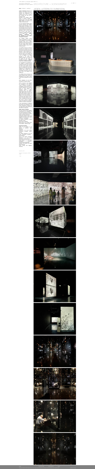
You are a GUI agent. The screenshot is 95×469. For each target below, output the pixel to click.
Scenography (51, 466)
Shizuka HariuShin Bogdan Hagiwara (29, 4)
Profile (24, 8)
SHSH (21, 4)
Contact (29, 8)
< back (20, 156)
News (59, 466)
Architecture (41, 466)
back (20, 8)
